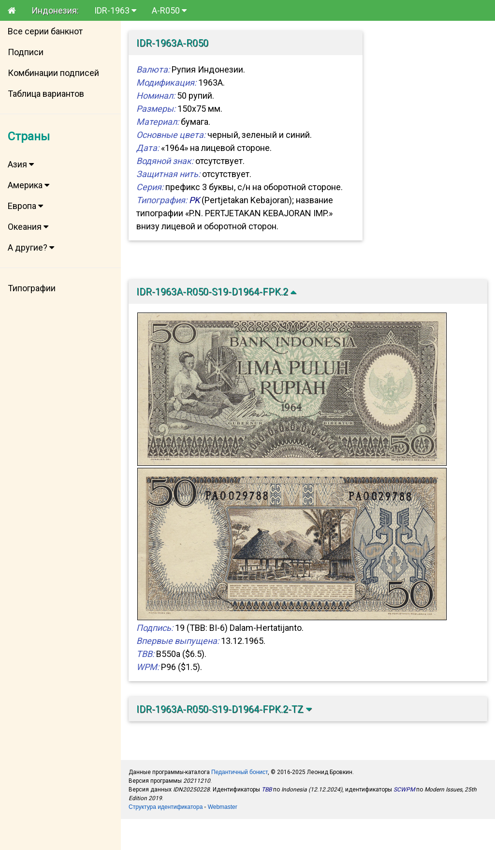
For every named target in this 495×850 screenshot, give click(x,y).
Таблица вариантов (46, 94)
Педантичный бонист (239, 772)
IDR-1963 (115, 10)
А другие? (31, 247)
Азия (21, 164)
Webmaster (222, 807)
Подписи (26, 52)
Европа (25, 206)
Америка (28, 185)
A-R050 (169, 10)
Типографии (32, 288)
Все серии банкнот (45, 31)
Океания (28, 227)
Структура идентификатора (166, 807)
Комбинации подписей (53, 73)
